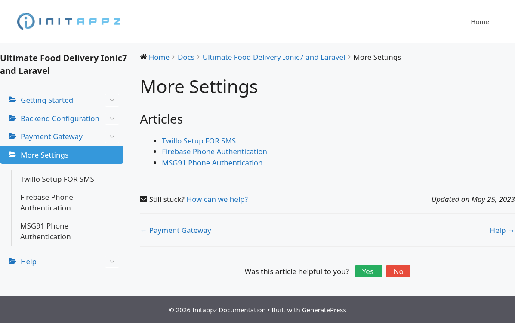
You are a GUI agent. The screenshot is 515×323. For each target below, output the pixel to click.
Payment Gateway (70, 137)
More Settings (44, 155)
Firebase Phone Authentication (46, 202)
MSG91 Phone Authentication (45, 231)
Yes (369, 271)
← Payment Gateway (175, 230)
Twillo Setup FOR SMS (57, 179)
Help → (502, 230)
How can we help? (217, 199)
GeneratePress (324, 309)
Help (70, 262)
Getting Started (70, 100)
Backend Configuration (70, 119)
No (398, 271)
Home (480, 21)
